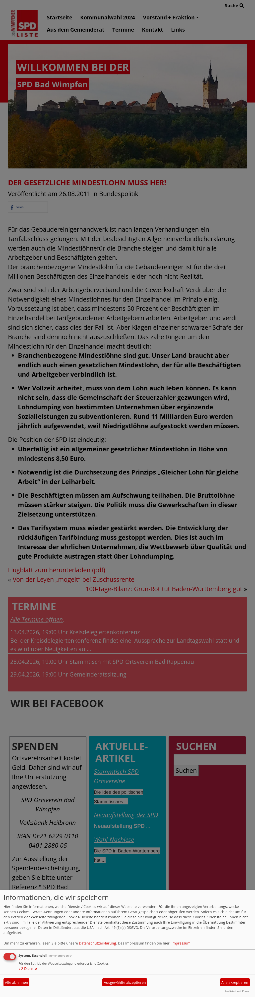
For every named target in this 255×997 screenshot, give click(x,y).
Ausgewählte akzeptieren (125, 982)
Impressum (181, 943)
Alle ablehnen (16, 982)
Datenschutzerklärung (97, 943)
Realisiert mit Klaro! (237, 991)
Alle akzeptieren (234, 982)
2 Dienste (27, 968)
